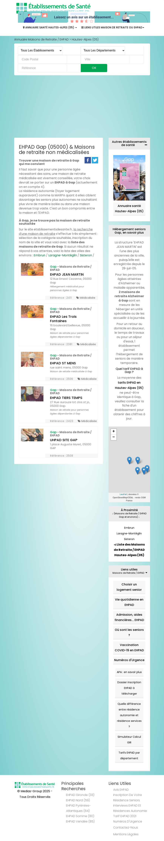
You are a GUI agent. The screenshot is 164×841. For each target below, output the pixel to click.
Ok (94, 68)
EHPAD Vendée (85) (80, 821)
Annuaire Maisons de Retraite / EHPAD (41, 39)
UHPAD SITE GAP (63, 440)
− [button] (113, 437)
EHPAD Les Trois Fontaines (63, 318)
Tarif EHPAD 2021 (124, 816)
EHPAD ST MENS (63, 363)
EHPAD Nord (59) (78, 800)
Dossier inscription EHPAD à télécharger (129, 688)
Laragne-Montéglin (62, 255)
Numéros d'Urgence (129, 660)
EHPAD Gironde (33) (80, 795)
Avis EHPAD (121, 789)
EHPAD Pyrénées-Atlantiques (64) (78, 808)
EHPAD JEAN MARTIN (67, 274)
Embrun (39, 255)
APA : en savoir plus (129, 672)
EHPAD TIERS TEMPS (66, 397)
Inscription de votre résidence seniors (127, 797)
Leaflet (123, 494)
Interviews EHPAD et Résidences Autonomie (130, 808)
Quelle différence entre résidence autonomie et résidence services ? (129, 715)
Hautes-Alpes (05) (85, 39)
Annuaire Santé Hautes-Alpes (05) (50, 27)
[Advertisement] (82, 107)
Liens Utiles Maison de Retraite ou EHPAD (112, 27)
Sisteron (86, 255)
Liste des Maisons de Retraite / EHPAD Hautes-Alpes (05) (129, 549)
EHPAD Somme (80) (80, 816)
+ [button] (113, 431)
